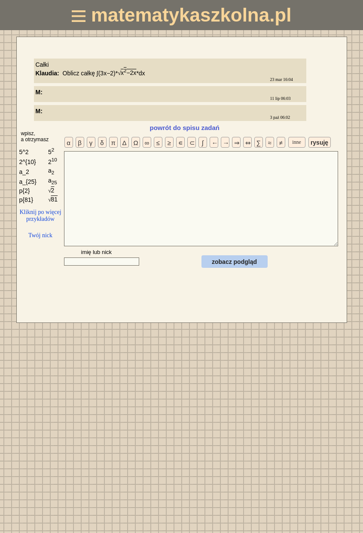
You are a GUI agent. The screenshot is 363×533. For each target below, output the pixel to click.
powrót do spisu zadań (185, 127)
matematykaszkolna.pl (182, 14)
